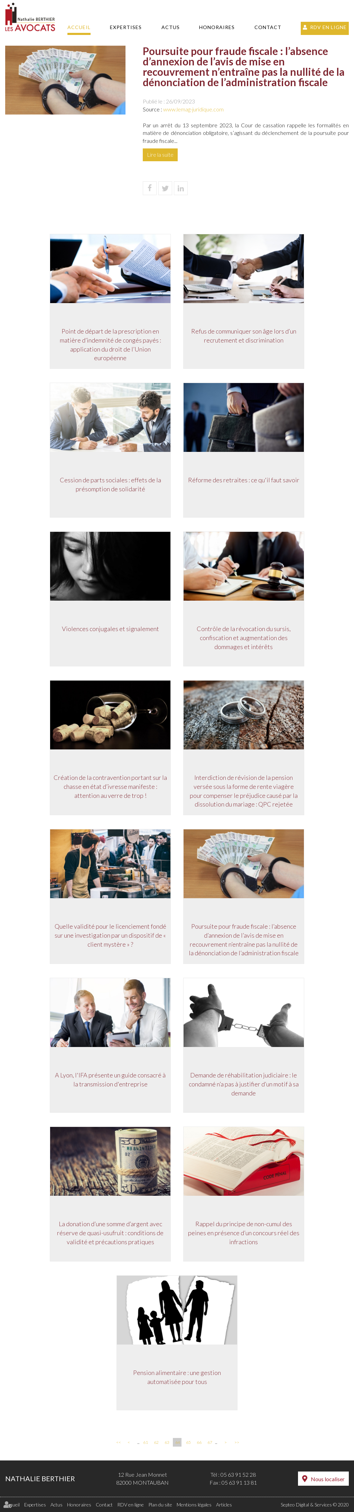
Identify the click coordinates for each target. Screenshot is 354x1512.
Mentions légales (194, 1505)
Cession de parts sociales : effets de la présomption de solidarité (109, 485)
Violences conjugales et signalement (109, 629)
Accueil (79, 27)
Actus (170, 27)
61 (145, 1442)
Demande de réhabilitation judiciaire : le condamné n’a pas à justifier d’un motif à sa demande (244, 1084)
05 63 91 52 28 (238, 1474)
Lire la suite (160, 154)
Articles (224, 1505)
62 (156, 1442)
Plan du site (160, 1505)
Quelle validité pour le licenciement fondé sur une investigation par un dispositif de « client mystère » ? (110, 935)
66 (199, 1442)
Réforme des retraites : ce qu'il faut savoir (244, 480)
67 (209, 1442)
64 (177, 1442)
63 (167, 1442)
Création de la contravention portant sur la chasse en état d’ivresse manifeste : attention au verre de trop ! (109, 787)
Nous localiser (328, 1479)
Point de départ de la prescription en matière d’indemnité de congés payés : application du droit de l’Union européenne (109, 345)
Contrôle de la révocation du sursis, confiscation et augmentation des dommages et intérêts (244, 638)
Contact (267, 27)
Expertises (126, 27)
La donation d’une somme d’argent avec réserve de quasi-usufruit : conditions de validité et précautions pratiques (109, 1233)
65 (188, 1442)
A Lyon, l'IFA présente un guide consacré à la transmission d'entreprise (109, 1080)
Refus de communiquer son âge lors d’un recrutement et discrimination (244, 336)
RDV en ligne (328, 27)
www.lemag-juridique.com (193, 109)
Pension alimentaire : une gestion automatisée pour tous (177, 1377)
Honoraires (217, 27)
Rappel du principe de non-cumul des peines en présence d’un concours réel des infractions (244, 1233)
